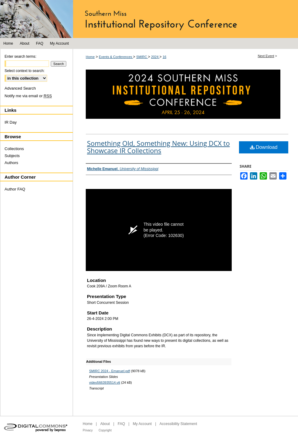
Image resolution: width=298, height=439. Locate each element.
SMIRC (142, 57)
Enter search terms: (20, 56)
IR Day (11, 122)
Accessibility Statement (178, 424)
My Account (142, 424)
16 (164, 57)
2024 (155, 57)
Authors (11, 162)
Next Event (266, 56)
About (105, 424)
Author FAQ (15, 189)
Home (90, 57)
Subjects (12, 155)
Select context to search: (24, 71)
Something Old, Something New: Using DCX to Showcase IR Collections (158, 147)
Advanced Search (20, 88)
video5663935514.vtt (104, 382)
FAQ (121, 424)
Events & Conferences (116, 57)
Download (264, 147)
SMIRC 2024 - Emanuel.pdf (109, 371)
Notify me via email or (28, 96)
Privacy (88, 430)
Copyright (105, 430)
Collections (14, 148)
